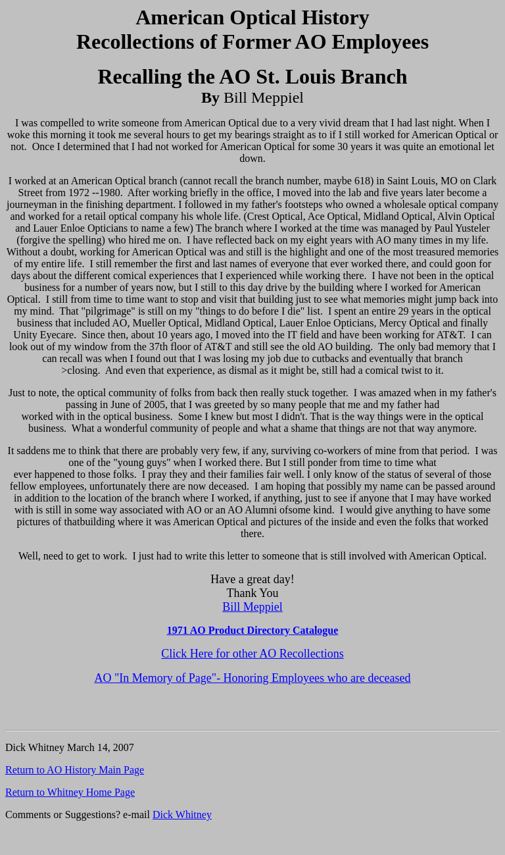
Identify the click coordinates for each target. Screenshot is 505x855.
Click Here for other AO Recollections (252, 653)
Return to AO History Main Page (74, 769)
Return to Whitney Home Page (70, 792)
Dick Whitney (182, 814)
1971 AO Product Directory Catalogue (253, 630)
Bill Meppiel (252, 606)
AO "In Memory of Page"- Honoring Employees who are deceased (252, 678)
